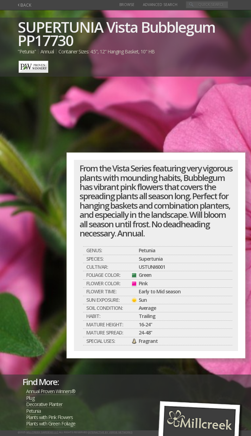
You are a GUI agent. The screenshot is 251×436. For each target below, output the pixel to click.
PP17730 (45, 40)
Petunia (33, 411)
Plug (30, 398)
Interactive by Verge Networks (110, 432)
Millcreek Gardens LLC (42, 432)
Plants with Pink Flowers (49, 417)
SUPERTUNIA (60, 27)
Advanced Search (160, 4)
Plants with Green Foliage (50, 423)
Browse (126, 4)
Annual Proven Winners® (50, 391)
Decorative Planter (44, 404)
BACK (24, 5)
